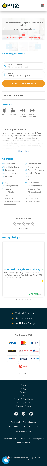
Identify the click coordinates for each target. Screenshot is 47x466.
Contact (23, 392)
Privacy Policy (23, 402)
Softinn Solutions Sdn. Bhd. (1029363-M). (27, 458)
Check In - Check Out (13, 73)
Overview (7, 95)
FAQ (23, 395)
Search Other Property (23, 83)
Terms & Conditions (23, 399)
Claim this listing (32, 37)
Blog (23, 388)
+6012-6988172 (32, 427)
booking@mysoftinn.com (26, 422)
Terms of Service (23, 406)
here (34, 29)
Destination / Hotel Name (14, 65)
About (23, 385)
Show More (23, 151)
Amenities (18, 95)
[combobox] (25, 67)
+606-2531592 (26, 431)
